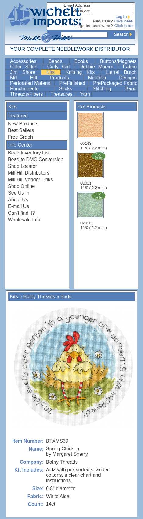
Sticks (72, 88)
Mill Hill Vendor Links (30, 179)
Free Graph (20, 137)
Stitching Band (114, 88)
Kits (52, 72)
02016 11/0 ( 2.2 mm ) (94, 211)
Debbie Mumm (97, 66)
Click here (123, 21)
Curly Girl (60, 66)
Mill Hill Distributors (28, 172)
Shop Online (21, 186)
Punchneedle (31, 88)
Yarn (85, 94)
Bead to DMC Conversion (35, 159)
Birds (65, 296)
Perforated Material (31, 83)
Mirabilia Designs (112, 77)
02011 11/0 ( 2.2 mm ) (94, 171)
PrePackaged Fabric (115, 83)
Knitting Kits (82, 72)
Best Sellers (21, 130)
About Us (18, 199)
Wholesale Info (24, 219)
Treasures (62, 94)
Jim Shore (25, 72)
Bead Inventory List (29, 152)
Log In (124, 17)
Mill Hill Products (46, 77)
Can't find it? (21, 213)
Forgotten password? (93, 25)
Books (84, 61)
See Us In (18, 192)
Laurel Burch (121, 72)
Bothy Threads (39, 296)
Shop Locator (22, 166)
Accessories (26, 61)
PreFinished (73, 83)
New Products (23, 123)
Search (124, 34)
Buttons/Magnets (118, 61)
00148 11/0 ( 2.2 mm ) (93, 131)
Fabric (130, 66)
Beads (58, 61)
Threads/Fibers (27, 94)
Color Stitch (25, 66)
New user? (103, 21)
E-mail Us (18, 206)
